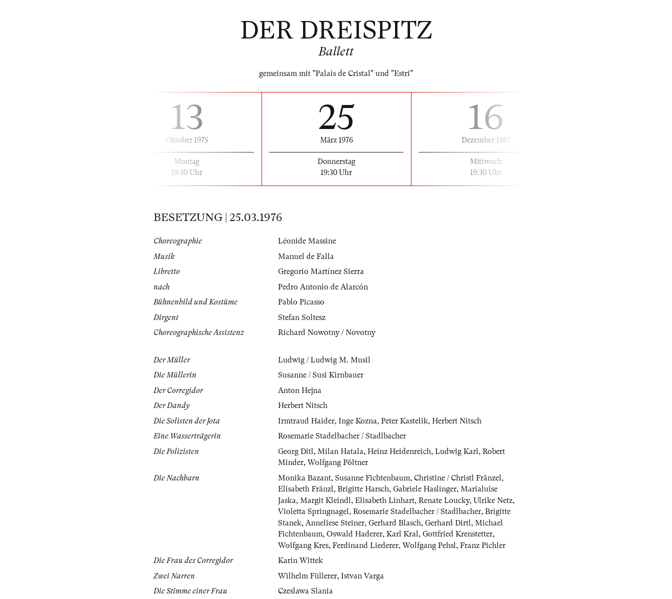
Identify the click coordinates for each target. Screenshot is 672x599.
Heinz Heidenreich (399, 451)
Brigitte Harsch (363, 489)
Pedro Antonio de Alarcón (323, 287)
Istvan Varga (362, 576)
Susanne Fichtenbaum (372, 478)
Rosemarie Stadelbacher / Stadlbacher (342, 436)
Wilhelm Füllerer (307, 576)
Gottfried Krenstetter (457, 534)
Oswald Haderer (354, 534)
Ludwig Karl (456, 451)
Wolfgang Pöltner (338, 462)
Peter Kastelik (404, 421)
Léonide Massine (307, 241)
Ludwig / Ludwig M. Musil (324, 360)
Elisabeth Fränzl (306, 489)
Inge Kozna (357, 421)
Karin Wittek (300, 560)
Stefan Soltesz (302, 317)
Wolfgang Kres (303, 545)
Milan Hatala (341, 451)
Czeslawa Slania (305, 591)
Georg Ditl (296, 451)
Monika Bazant (304, 478)
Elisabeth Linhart (384, 500)
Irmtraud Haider (306, 421)
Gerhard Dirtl (448, 523)
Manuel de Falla (306, 256)
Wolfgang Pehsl (429, 545)
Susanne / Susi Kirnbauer (321, 375)
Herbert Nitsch (303, 405)
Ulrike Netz (493, 500)
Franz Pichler (483, 545)
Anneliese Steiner (335, 523)
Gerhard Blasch (394, 523)
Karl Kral (402, 534)
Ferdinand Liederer (365, 545)
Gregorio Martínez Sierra (321, 271)
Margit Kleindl (325, 500)
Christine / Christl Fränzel (458, 478)
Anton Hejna (300, 390)
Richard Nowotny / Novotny (327, 332)
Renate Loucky (444, 500)
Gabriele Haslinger (424, 489)
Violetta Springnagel (313, 511)
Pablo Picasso (301, 302)
